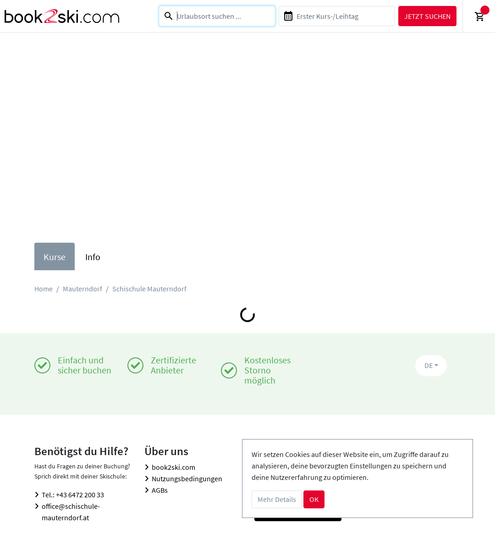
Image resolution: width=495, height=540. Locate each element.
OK (314, 499)
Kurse (55, 256)
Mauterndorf (82, 288)
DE (428, 365)
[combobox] (217, 16)
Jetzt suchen (427, 16)
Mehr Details (277, 499)
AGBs (160, 490)
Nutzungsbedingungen (187, 478)
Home (43, 288)
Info (92, 256)
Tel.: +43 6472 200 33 (73, 494)
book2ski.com (173, 467)
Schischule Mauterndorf (149, 288)
